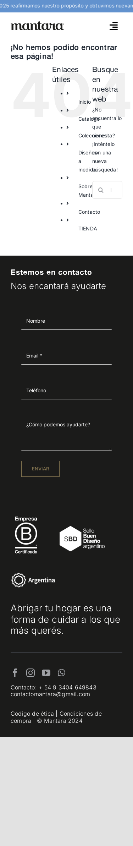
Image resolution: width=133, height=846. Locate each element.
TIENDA (87, 228)
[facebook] (15, 672)
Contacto (89, 212)
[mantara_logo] (37, 24)
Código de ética (32, 713)
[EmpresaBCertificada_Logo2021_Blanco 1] (26, 515)
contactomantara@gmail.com (50, 694)
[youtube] (46, 672)
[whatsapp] (61, 672)
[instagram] (30, 672)
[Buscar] (101, 190)
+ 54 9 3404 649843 (67, 687)
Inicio (84, 102)
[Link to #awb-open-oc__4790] (114, 26)
